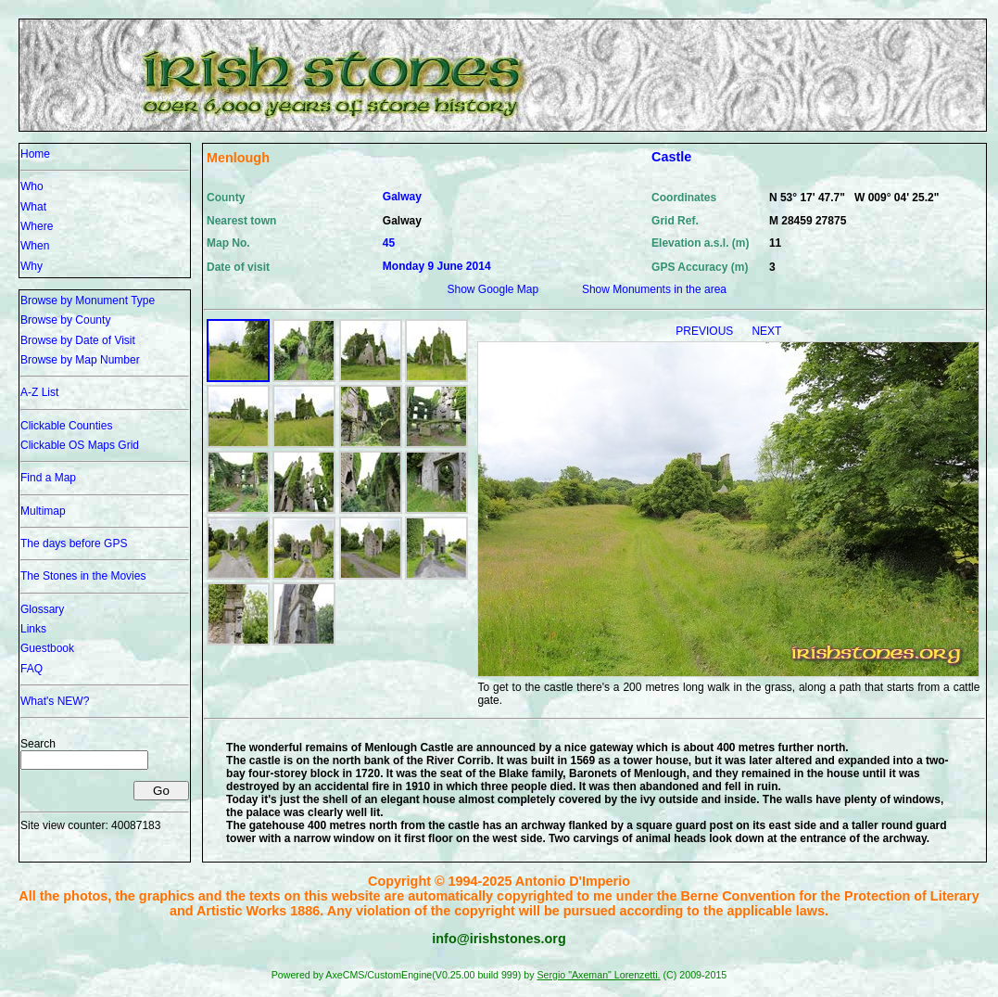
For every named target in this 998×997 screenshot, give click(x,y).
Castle (671, 156)
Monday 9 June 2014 (437, 266)
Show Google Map (492, 289)
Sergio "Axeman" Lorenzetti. (598, 974)
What (33, 206)
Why (31, 266)
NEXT (766, 331)
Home (35, 153)
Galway (402, 196)
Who (32, 186)
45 (389, 242)
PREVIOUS (706, 331)
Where (36, 226)
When (34, 245)
